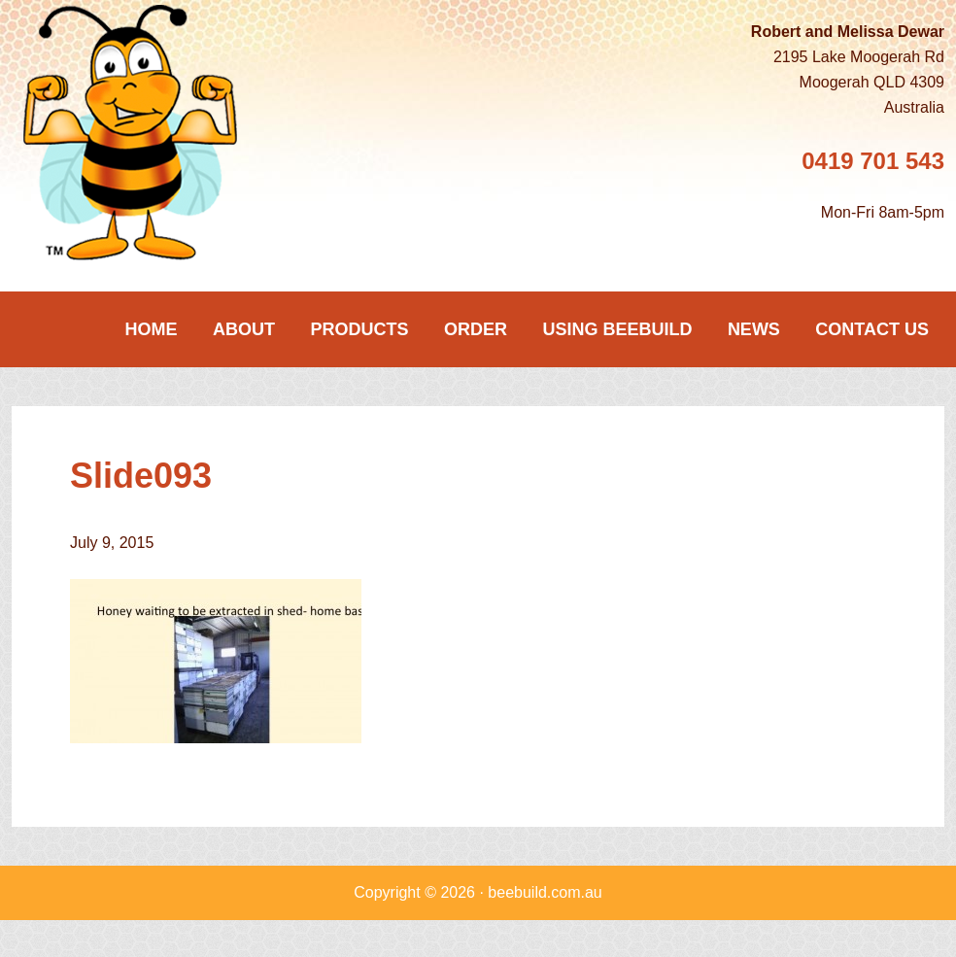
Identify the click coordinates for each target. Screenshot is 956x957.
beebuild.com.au (544, 892)
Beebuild (157, 132)
